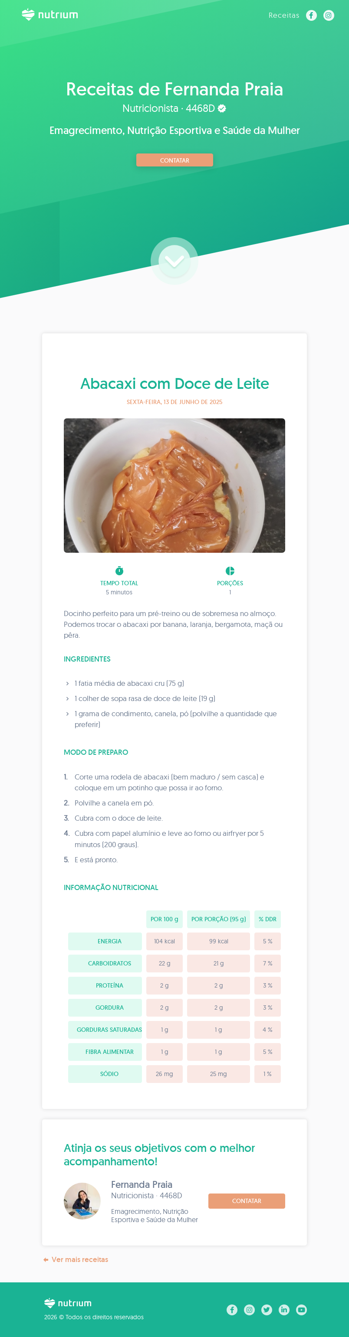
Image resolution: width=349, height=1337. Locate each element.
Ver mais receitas (75, 1259)
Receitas (284, 15)
